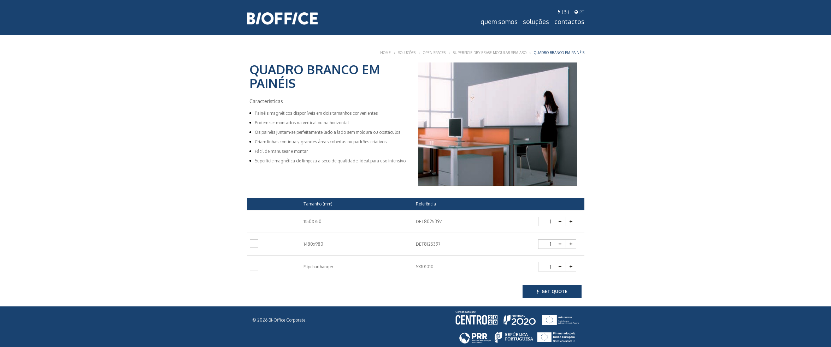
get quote (552, 291)
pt (579, 12)
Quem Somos (499, 21)
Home (385, 52)
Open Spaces (434, 52)
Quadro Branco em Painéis (559, 52)
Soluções (536, 21)
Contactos (569, 21)
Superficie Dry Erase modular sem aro (489, 52)
